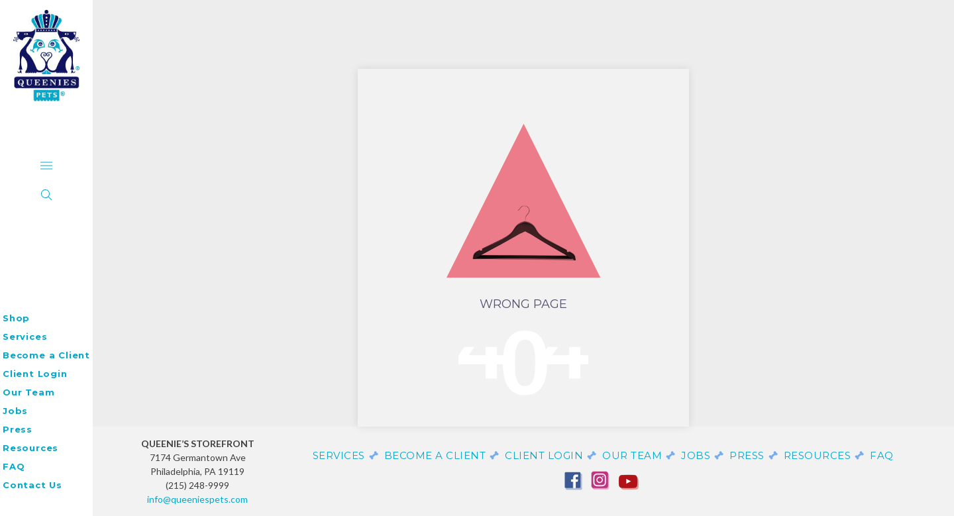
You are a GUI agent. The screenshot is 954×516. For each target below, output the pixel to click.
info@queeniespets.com (197, 499)
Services (25, 336)
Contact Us (32, 485)
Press (17, 429)
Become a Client (46, 355)
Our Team (28, 392)
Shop (16, 318)
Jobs (15, 410)
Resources (30, 447)
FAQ (14, 466)
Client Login (35, 373)
